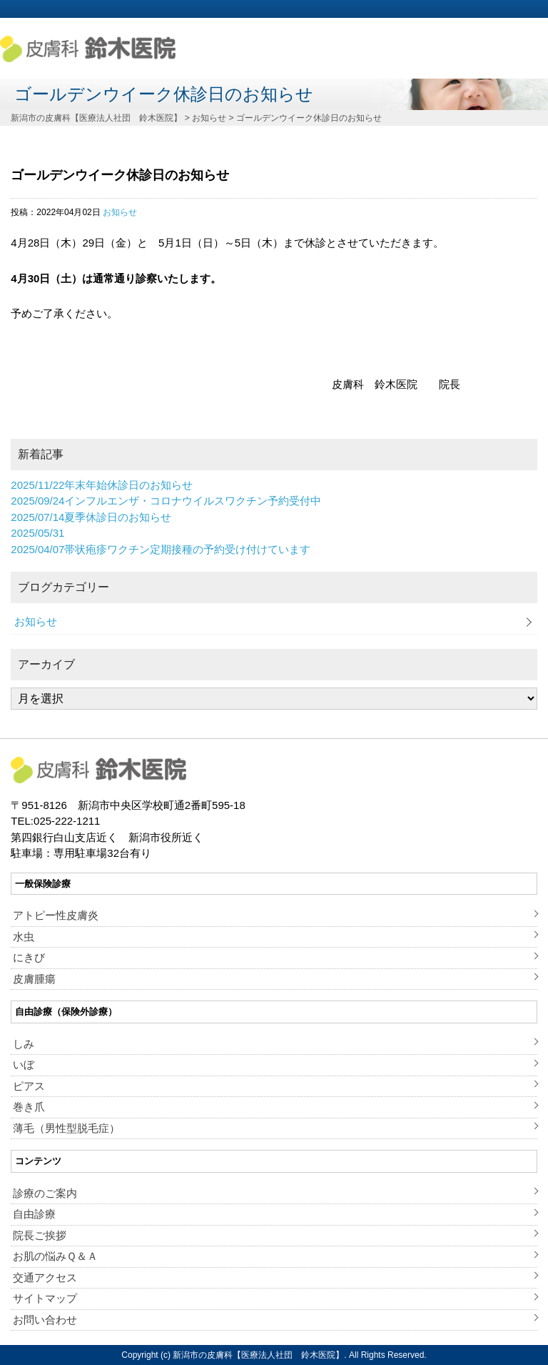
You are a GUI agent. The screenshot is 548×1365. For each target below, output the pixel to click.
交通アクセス (45, 1277)
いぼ (23, 1064)
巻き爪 (29, 1107)
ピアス (29, 1086)
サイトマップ (45, 1298)
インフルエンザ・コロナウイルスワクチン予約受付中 (166, 501)
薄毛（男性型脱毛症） (66, 1128)
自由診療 (34, 1214)
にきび (29, 957)
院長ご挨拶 (39, 1235)
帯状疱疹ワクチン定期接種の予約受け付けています (160, 549)
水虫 (23, 936)
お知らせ (120, 212)
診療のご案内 (45, 1193)
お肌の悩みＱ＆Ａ (55, 1256)
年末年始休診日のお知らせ (102, 485)
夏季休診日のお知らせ (91, 517)
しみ (23, 1044)
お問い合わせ (45, 1320)
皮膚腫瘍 (34, 979)
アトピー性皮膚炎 (55, 915)
